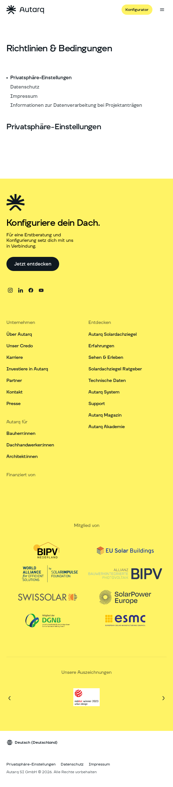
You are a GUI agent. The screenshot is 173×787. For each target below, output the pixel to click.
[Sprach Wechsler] (32, 747)
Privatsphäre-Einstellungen (41, 78)
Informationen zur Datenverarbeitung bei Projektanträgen (76, 105)
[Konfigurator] (137, 9)
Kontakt (14, 392)
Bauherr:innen (20, 433)
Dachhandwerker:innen (30, 445)
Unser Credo (19, 346)
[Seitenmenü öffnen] (162, 9)
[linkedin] (20, 290)
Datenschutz (24, 87)
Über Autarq (19, 334)
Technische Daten (107, 381)
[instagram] (10, 290)
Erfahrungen (101, 346)
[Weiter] (163, 703)
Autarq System (104, 392)
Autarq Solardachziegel (112, 334)
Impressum (24, 96)
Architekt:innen (22, 457)
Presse (13, 404)
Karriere (14, 357)
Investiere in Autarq (27, 369)
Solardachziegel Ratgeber (115, 369)
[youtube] (41, 290)
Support (96, 404)
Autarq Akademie (106, 427)
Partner (14, 381)
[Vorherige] (9, 703)
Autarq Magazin (105, 415)
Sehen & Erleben (105, 357)
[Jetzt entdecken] (32, 264)
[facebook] (31, 290)
